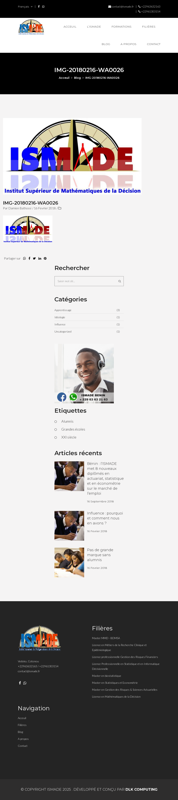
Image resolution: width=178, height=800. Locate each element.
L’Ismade (94, 26)
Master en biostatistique (106, 675)
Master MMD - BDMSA (106, 638)
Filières (148, 26)
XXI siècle (68, 437)
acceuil (64, 78)
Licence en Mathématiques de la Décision (116, 696)
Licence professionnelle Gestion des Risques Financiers (125, 657)
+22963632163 (149, 6)
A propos (128, 44)
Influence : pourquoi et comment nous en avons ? (105, 518)
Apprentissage (62, 310)
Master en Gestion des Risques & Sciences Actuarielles (124, 689)
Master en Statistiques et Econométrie (115, 682)
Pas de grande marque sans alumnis (100, 555)
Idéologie (59, 317)
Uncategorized (62, 331)
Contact (153, 44)
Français (25, 6)
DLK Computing (141, 789)
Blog (106, 44)
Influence (60, 324)
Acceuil (70, 26)
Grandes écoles (73, 429)
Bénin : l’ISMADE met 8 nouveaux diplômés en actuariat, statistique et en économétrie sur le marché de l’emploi (105, 479)
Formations (121, 26)
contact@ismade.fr (121, 6)
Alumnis (67, 421)
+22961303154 (149, 11)
